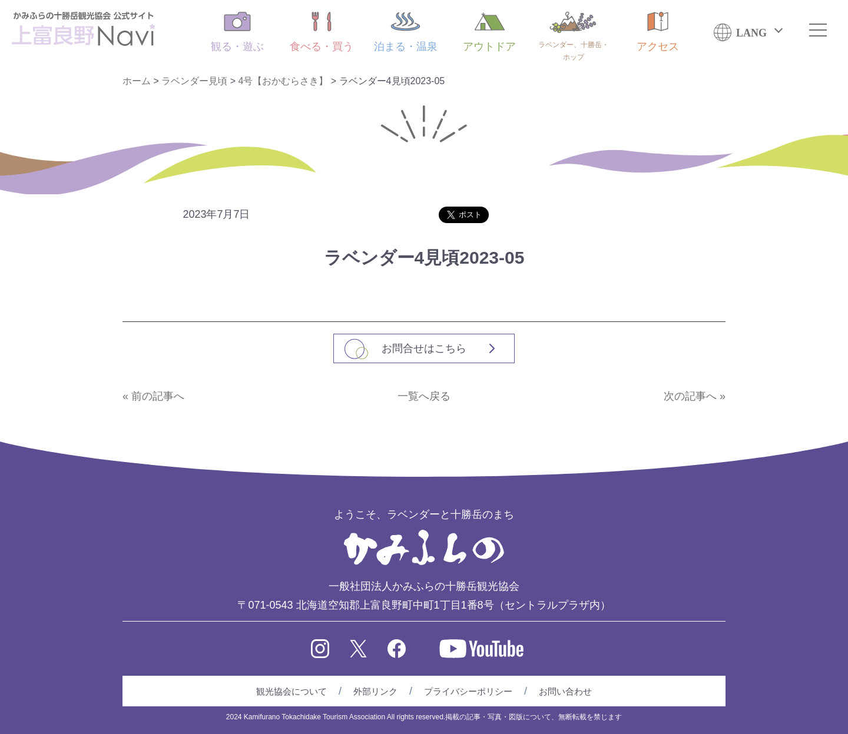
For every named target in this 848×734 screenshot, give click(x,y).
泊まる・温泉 (406, 32)
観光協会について (291, 691)
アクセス (658, 32)
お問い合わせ (565, 691)
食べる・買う (321, 32)
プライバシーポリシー (468, 691)
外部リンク (375, 691)
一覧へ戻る (424, 396)
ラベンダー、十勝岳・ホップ (573, 36)
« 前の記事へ (153, 396)
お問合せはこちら (424, 348)
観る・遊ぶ (237, 32)
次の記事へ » (695, 396)
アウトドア (489, 32)
